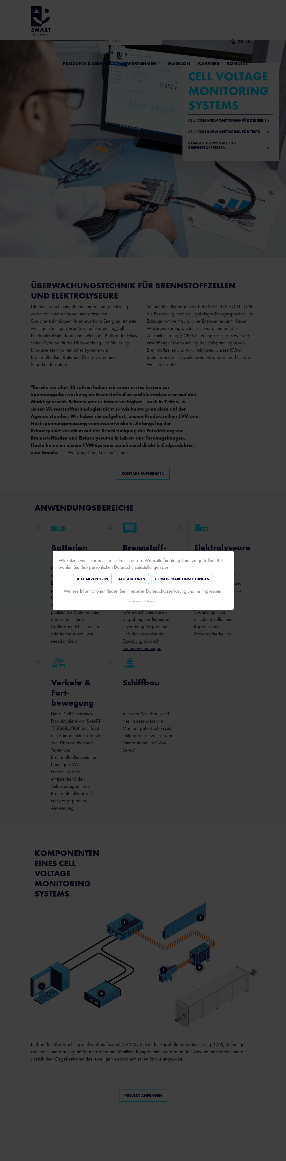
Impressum (134, 601)
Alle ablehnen (131, 579)
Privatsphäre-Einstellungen (182, 579)
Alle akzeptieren (92, 579)
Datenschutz (151, 601)
